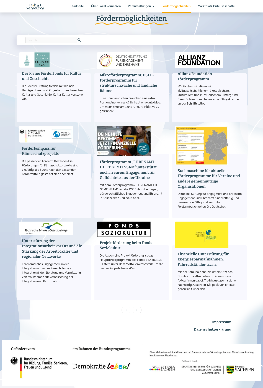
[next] (137, 310)
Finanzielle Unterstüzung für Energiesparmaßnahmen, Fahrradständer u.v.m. (203, 259)
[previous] (126, 310)
